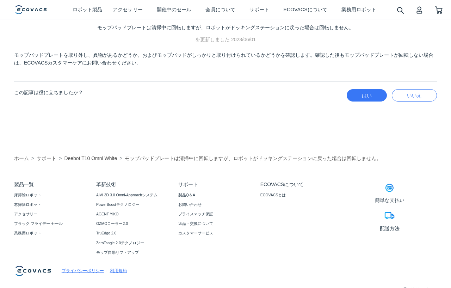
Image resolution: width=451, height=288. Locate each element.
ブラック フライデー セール (38, 223)
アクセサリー (25, 214)
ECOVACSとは (273, 195)
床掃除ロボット (27, 195)
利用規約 (118, 270)
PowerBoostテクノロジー (118, 204)
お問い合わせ (190, 204)
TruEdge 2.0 (106, 233)
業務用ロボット (27, 233)
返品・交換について (195, 223)
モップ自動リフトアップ (117, 252)
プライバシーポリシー (83, 270)
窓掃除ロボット (27, 204)
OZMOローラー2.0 (112, 223)
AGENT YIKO (107, 214)
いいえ (414, 95)
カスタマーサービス (195, 233)
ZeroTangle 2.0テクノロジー (120, 243)
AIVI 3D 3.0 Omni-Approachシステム (126, 195)
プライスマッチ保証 (195, 214)
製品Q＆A (186, 195)
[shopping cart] (439, 9)
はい (367, 95)
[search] (400, 10)
